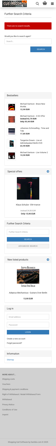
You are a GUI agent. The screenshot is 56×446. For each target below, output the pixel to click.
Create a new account (16, 339)
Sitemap (10, 360)
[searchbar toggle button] (37, 3)
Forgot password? (14, 343)
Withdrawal (7, 399)
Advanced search (28, 246)
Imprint (5, 414)
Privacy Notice (8, 404)
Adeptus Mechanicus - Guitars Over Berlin (28, 293)
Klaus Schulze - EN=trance (28, 205)
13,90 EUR (28, 298)
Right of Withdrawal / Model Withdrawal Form (21, 394)
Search (41, 49)
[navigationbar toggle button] (52, 3)
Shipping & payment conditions (15, 389)
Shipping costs (8, 379)
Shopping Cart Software (18, 442)
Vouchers (6, 384)
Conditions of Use (9, 410)
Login (28, 332)
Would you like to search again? (17, 36)
